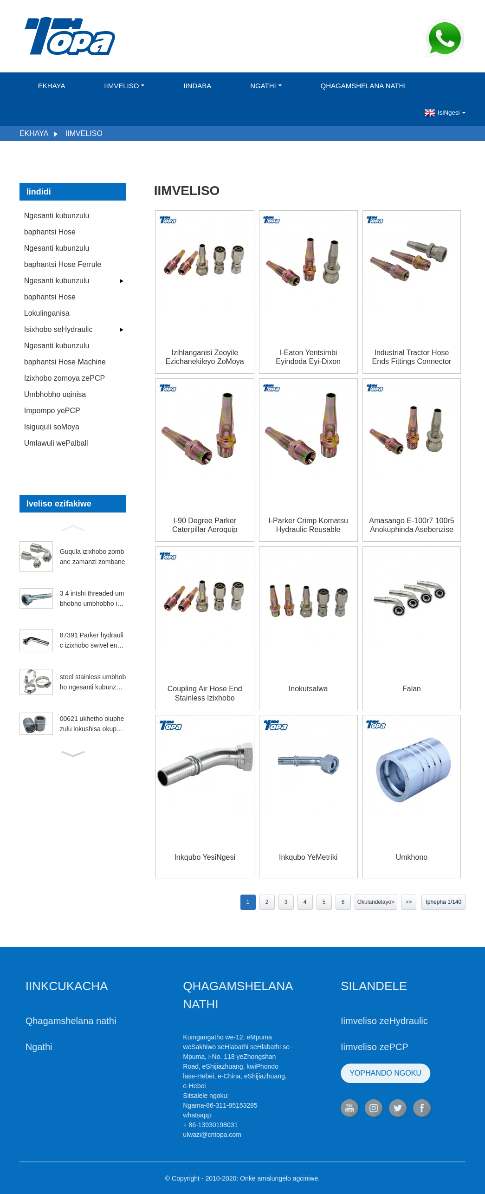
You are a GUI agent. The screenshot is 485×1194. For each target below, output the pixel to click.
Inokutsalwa (308, 689)
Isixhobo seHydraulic (58, 329)
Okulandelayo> (375, 902)
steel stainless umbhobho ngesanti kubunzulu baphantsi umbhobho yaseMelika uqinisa (93, 683)
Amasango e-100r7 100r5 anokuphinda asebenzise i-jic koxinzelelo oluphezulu (411, 525)
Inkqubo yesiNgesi (204, 857)
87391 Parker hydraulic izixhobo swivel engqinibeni (93, 641)
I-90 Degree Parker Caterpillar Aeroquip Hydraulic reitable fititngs (205, 525)
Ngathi (266, 85)
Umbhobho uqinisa (55, 394)
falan (411, 689)
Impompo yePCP (52, 411)
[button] (72, 526)
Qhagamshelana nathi (363, 86)
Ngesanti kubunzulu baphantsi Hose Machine (65, 354)
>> (409, 902)
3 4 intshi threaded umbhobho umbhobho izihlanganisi (93, 599)
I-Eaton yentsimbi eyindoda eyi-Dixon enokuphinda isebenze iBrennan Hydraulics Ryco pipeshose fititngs (308, 357)
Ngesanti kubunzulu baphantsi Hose (57, 224)
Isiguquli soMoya (51, 427)
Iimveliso (124, 85)
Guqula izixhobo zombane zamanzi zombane (92, 556)
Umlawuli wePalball (56, 443)
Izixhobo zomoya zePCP (64, 378)
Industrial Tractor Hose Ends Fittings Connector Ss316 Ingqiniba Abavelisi (411, 357)
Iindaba (197, 86)
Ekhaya (51, 86)
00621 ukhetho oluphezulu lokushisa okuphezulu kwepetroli (92, 724)
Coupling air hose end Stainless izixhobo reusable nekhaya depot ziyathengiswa (204, 693)
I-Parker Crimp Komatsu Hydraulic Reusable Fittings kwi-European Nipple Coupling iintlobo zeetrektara (308, 525)
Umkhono (411, 857)
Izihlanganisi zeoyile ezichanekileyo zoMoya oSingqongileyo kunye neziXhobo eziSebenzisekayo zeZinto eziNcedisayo (205, 357)
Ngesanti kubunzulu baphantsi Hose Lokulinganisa (57, 297)
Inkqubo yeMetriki (308, 857)
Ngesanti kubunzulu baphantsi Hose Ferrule (62, 256)
